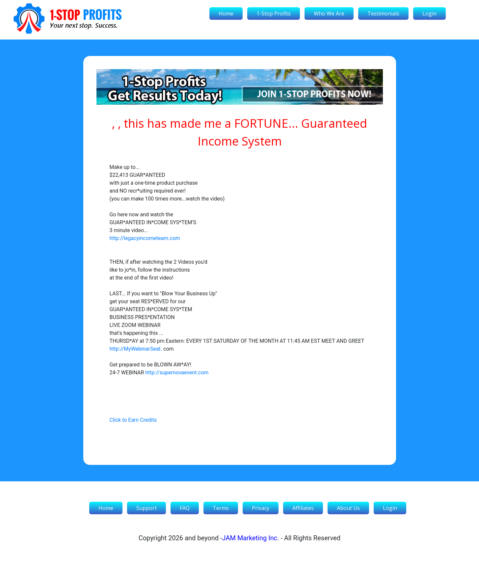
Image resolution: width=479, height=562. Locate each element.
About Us (348, 508)
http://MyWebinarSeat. (136, 349)
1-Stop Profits (273, 13)
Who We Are (329, 13)
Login (429, 13)
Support (146, 508)
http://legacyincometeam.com (145, 238)
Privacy (260, 508)
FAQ (185, 508)
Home (226, 13)
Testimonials (383, 13)
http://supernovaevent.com (176, 372)
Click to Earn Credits (133, 420)
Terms (221, 508)
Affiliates (303, 508)
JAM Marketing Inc (250, 538)
